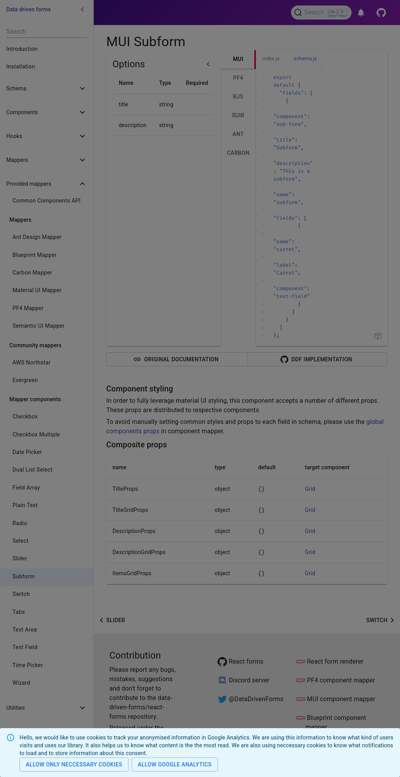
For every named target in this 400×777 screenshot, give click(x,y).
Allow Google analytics (175, 765)
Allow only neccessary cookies (74, 765)
